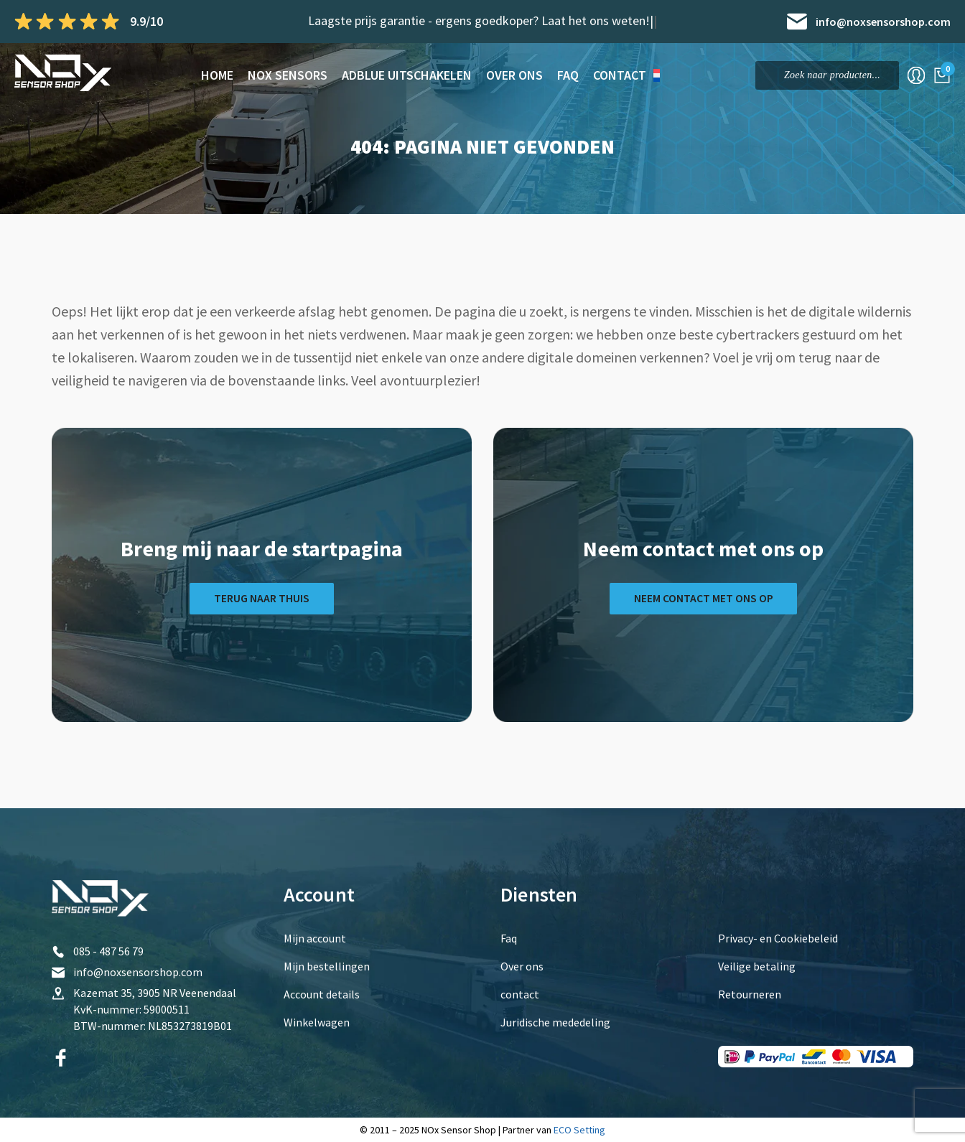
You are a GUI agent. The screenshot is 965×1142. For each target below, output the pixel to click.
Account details (322, 994)
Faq (568, 75)
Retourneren (749, 994)
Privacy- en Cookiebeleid (778, 938)
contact (619, 75)
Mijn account (315, 938)
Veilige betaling (757, 966)
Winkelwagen (317, 1022)
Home (217, 75)
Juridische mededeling (555, 1022)
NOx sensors (287, 75)
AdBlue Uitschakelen (407, 75)
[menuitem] (662, 75)
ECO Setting (579, 1129)
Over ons (514, 75)
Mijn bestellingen (327, 966)
